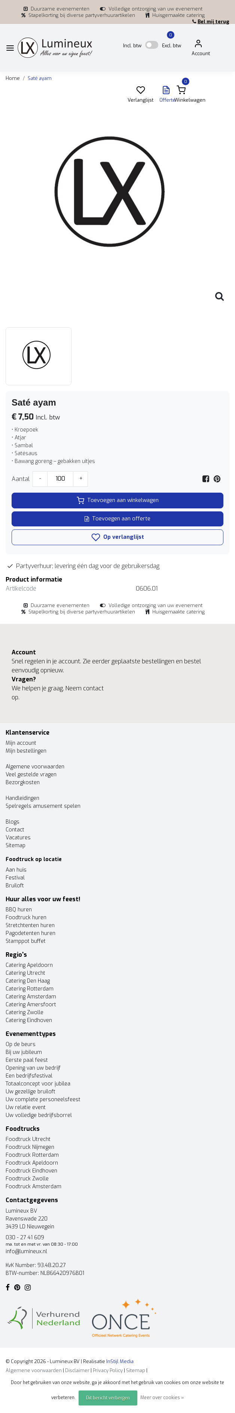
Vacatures (18, 837)
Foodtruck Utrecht (28, 1139)
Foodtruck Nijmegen (30, 1147)
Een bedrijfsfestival (29, 1075)
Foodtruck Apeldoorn (32, 1162)
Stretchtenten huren (30, 925)
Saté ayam (40, 78)
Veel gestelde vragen (31, 774)
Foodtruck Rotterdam (32, 1155)
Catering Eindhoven (29, 1020)
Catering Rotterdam (30, 988)
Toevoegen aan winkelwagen (118, 500)
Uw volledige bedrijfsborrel (39, 1115)
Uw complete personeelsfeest (43, 1099)
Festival (15, 877)
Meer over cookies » (162, 1398)
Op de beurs (21, 1044)
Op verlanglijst (117, 537)
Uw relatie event (26, 1107)
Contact (15, 829)
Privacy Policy (108, 1370)
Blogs (12, 821)
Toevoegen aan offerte (117, 518)
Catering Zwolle (24, 1012)
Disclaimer (77, 1370)
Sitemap (15, 845)
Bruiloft (15, 885)
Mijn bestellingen (26, 751)
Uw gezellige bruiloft (30, 1091)
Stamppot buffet (26, 941)
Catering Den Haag (28, 981)
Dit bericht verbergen (108, 1398)
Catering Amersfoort (31, 1004)
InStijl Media (119, 1361)
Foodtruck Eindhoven (31, 1170)
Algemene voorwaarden (35, 766)
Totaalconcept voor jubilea (38, 1083)
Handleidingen (22, 798)
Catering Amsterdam (31, 996)
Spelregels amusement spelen (43, 806)
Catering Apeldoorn (29, 965)
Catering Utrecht (25, 973)
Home (13, 78)
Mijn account (21, 743)
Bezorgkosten (23, 782)
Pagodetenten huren (30, 933)
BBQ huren (19, 909)
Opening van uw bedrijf (33, 1068)
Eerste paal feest (27, 1060)
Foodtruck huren (26, 917)
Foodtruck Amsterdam (33, 1186)
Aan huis (16, 869)
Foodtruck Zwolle (27, 1178)
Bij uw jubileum (24, 1052)
